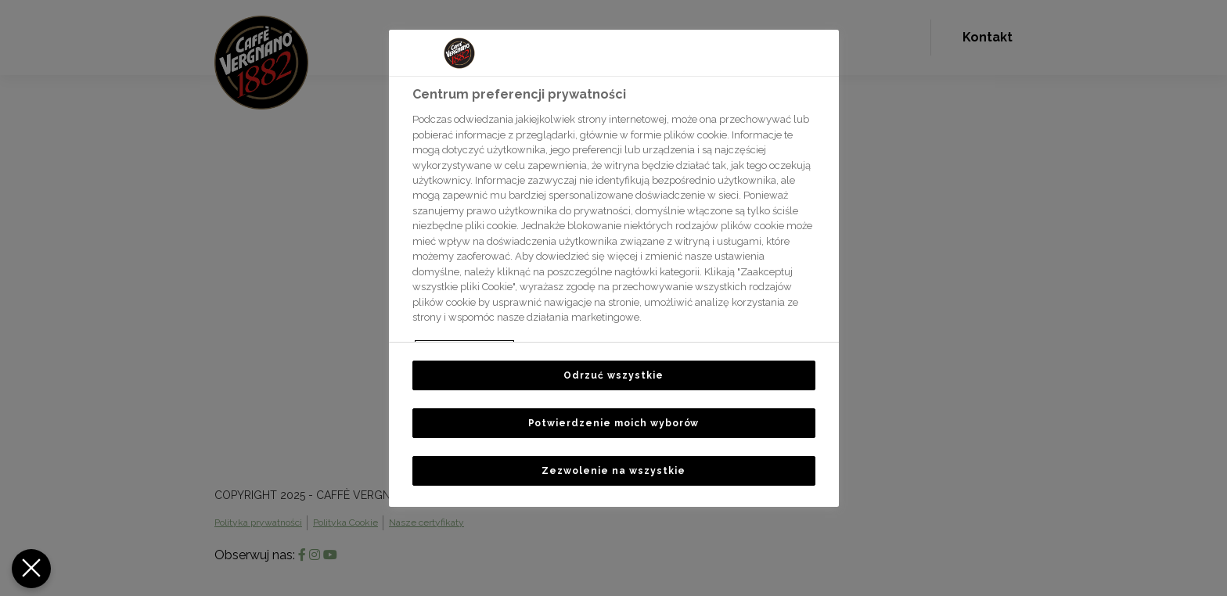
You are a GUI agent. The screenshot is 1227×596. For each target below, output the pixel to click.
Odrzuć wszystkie (613, 375)
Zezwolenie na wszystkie (613, 470)
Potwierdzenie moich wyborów (614, 423)
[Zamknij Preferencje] (29, 568)
